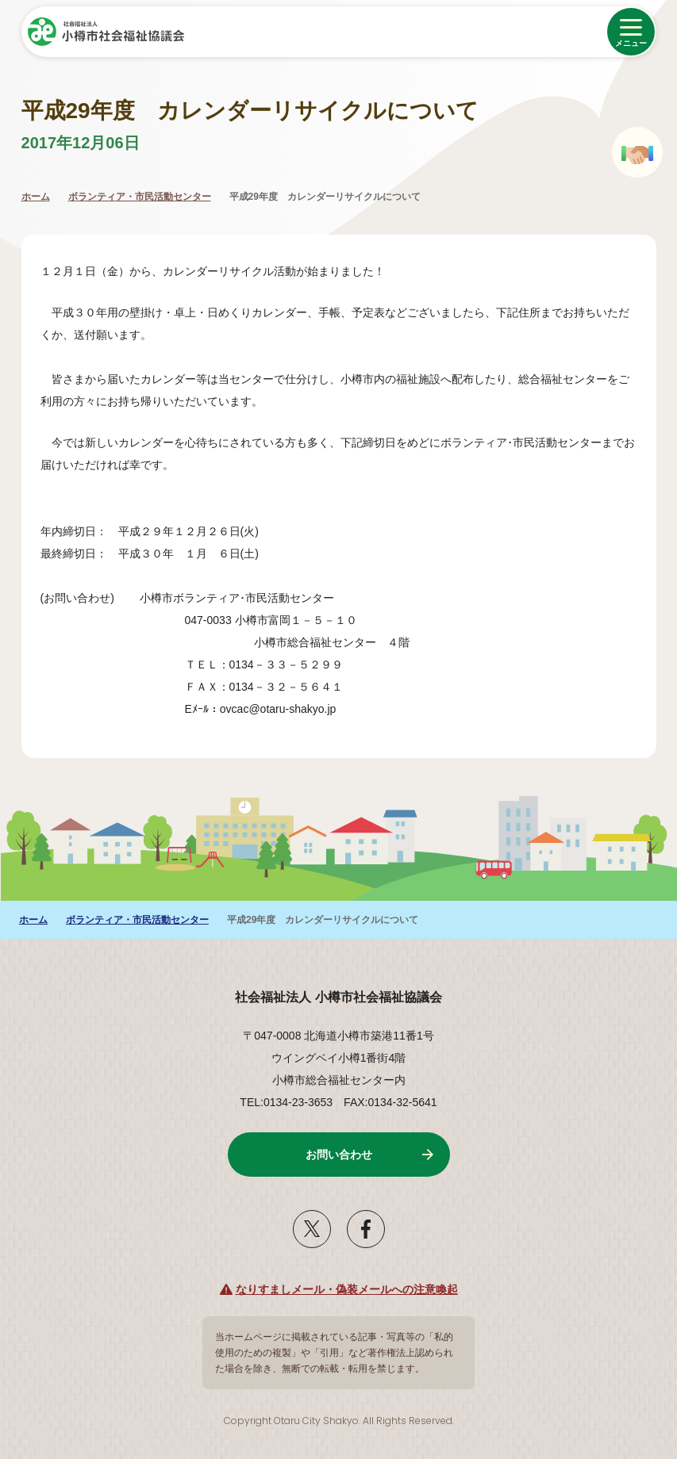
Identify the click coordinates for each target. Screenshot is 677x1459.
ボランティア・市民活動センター (139, 196)
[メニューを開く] (631, 32)
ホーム (35, 196)
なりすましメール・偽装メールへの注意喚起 (347, 1289)
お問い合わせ (339, 1154)
